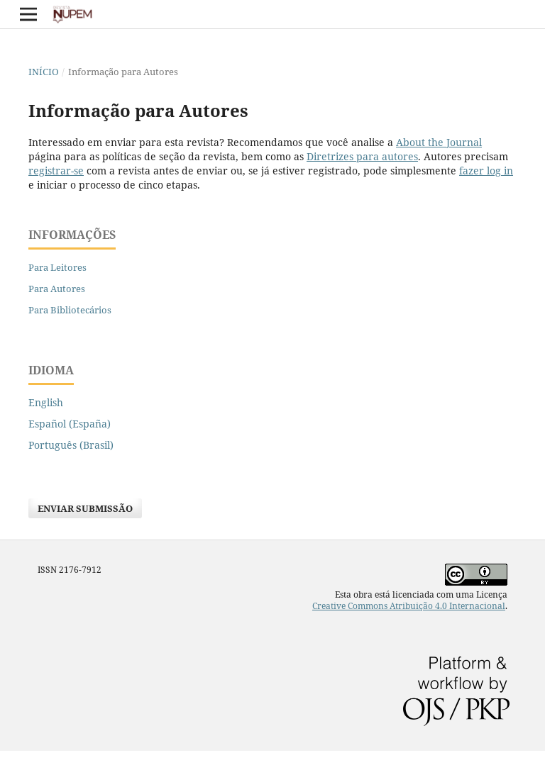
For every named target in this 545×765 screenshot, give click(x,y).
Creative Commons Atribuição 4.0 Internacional (408, 606)
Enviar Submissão (85, 508)
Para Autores (56, 288)
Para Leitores (57, 267)
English (45, 402)
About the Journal (439, 142)
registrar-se (56, 170)
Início (43, 71)
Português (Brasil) (71, 445)
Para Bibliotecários (69, 309)
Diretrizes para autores (362, 156)
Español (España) (69, 423)
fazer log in (486, 170)
